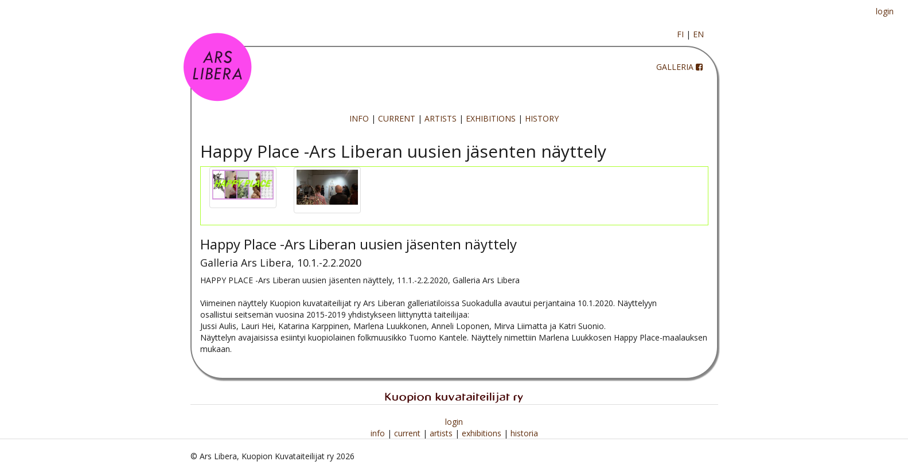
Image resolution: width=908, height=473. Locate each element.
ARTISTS (440, 118)
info (379, 433)
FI (680, 34)
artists (442, 433)
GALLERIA (674, 66)
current (408, 433)
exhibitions (483, 433)
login (885, 11)
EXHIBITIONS (491, 118)
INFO (359, 118)
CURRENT (396, 118)
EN (698, 34)
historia (524, 433)
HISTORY (542, 118)
